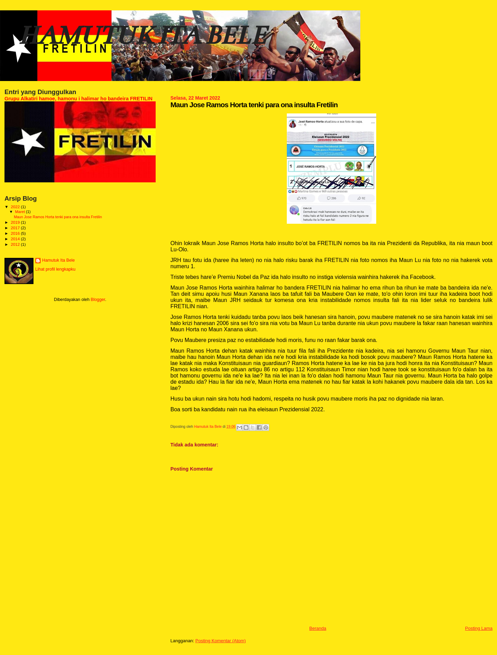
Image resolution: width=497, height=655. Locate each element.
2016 (16, 233)
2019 (16, 222)
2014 (16, 238)
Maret (20, 212)
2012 (16, 244)
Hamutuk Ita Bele (58, 260)
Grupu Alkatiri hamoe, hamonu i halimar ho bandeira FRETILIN (78, 98)
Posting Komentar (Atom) (220, 640)
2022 (16, 206)
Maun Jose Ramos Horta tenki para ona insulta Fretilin (58, 217)
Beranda (317, 628)
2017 (16, 227)
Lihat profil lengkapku (55, 269)
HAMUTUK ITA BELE (141, 35)
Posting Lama (479, 628)
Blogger (98, 299)
